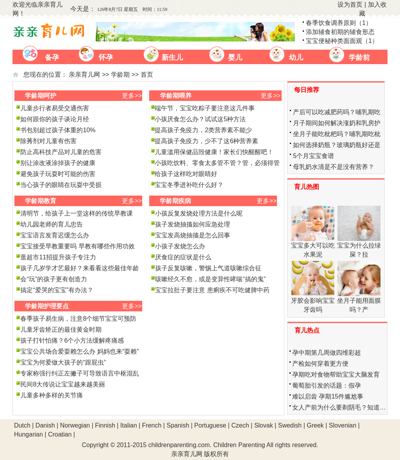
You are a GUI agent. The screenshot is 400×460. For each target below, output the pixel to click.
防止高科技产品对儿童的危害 (61, 152)
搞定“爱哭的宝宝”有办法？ (56, 290)
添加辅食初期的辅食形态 (340, 32)
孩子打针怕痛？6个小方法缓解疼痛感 (72, 340)
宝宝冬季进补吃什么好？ (189, 184)
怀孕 (106, 57)
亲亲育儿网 (84, 74)
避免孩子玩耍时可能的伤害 (57, 174)
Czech (240, 425)
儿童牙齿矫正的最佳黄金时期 (61, 329)
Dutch (22, 425)
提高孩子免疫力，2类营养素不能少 (203, 130)
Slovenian (342, 425)
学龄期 (120, 74)
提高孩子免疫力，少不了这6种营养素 (206, 141)
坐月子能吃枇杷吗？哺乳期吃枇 (336, 134)
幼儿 (296, 57)
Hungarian (28, 434)
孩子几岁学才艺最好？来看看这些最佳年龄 (79, 268)
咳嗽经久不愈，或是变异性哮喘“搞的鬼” (210, 279)
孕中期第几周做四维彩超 (326, 352)
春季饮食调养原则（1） (339, 23)
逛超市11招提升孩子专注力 (58, 257)
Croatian (59, 434)
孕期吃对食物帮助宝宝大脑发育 (336, 374)
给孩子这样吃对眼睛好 (186, 174)
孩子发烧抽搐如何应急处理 (192, 224)
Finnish (105, 425)
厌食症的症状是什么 (183, 257)
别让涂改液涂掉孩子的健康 (57, 163)
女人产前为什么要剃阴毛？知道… (339, 407)
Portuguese (210, 425)
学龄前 (359, 57)
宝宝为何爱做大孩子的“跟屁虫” (63, 362)
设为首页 (350, 4)
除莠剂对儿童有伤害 (48, 141)
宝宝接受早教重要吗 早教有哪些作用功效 (77, 246)
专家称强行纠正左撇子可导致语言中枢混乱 (79, 373)
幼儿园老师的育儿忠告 (51, 224)
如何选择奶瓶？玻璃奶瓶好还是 (336, 145)
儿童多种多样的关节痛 (51, 395)
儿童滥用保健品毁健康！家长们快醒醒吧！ (214, 152)
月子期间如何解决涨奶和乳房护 (336, 123)
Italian (128, 425)
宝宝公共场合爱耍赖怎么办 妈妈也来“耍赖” (79, 351)
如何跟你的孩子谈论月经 (54, 119)
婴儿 (235, 57)
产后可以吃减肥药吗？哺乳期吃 (336, 112)
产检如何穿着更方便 (320, 363)
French (152, 425)
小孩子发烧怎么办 (180, 246)
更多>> (132, 95)
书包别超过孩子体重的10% (57, 130)
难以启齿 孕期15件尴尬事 (327, 396)
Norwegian (75, 425)
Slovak (263, 425)
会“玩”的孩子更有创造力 (53, 279)
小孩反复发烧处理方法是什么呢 (199, 213)
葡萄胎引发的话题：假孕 (326, 385)
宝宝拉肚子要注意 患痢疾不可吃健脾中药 (212, 290)
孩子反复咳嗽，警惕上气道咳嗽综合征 (208, 268)
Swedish (290, 425)
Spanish (177, 425)
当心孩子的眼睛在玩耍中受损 (61, 184)
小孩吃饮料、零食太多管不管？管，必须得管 (217, 163)
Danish (45, 425)
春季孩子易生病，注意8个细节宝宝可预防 (78, 318)
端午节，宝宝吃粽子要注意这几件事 (205, 108)
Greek (315, 425)
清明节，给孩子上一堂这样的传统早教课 (76, 213)
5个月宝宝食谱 (313, 156)
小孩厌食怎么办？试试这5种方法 (200, 119)
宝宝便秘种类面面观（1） (342, 41)
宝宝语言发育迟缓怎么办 (54, 235)
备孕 (52, 57)
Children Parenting (239, 445)
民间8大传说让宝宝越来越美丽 (62, 384)
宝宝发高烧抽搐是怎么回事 (192, 235)
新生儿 (172, 57)
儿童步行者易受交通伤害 (54, 108)
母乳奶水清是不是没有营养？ (333, 167)
